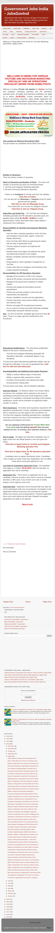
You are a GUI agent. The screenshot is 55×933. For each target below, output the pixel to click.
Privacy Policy (21, 37)
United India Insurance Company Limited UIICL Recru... (24, 786)
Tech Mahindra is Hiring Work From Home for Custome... (24, 875)
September (11, 753)
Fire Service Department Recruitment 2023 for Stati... (23, 794)
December (11, 746)
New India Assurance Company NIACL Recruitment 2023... (24, 872)
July (9, 881)
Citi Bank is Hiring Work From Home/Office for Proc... (23, 799)
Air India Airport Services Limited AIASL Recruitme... (23, 837)
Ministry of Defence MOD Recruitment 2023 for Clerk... (23, 806)
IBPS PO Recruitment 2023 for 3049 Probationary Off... (23, 862)
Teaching (19, 31)
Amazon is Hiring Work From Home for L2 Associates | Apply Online (23, 679)
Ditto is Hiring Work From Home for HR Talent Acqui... (23, 761)
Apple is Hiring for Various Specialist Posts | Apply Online (20, 677)
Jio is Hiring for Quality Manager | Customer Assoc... (23, 768)
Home (28, 602)
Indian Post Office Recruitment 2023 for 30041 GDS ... (23, 870)
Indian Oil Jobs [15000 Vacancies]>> (14, 628)
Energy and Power (31, 31)
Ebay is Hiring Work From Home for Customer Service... (24, 789)
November (11, 748)
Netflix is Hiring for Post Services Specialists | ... (21, 791)
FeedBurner (32, 700)
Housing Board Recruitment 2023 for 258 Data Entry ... (23, 842)
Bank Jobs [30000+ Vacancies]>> (14, 621)
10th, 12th (35, 28)
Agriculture (43, 31)
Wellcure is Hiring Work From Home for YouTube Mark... (24, 860)
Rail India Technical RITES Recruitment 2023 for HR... (23, 771)
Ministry (44, 28)
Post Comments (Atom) (17, 607)
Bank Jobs (17, 28)
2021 (8, 901)
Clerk (43, 34)
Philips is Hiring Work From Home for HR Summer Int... (23, 763)
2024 (8, 741)
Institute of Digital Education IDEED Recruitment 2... (22, 832)
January (10, 896)
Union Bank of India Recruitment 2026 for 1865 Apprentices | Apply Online (25, 675)
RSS (5, 612)
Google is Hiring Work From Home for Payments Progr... (24, 796)
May (9, 886)
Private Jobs (11, 544)
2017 (8, 912)
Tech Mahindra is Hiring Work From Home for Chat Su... (24, 852)
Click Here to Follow (27, 197)
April (9, 888)
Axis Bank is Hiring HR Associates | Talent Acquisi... (22, 827)
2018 (8, 909)
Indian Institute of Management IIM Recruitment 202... (23, 824)
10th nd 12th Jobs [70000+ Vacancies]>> (16, 626)
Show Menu (7, 28)
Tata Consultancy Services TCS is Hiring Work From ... (23, 822)
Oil (50, 28)
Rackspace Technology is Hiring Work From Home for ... (24, 801)
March (10, 891)
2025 (8, 738)
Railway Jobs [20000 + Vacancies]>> (15, 624)
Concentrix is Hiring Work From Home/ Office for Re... (23, 773)
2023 (8, 744)
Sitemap (31, 37)
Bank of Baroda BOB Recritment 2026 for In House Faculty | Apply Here (25, 682)
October (10, 751)
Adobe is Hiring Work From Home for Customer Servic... (24, 865)
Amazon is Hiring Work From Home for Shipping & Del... (24, 814)
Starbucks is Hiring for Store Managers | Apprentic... (22, 811)
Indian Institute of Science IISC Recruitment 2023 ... (22, 758)
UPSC (5, 31)
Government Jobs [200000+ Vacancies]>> (16, 619)
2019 (8, 907)
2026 (8, 736)
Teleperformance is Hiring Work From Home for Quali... (23, 778)
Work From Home (20, 544)
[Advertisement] (27, 60)
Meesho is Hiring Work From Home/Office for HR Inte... (23, 783)
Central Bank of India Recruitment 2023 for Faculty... (23, 849)
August (10, 756)
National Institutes (23, 34)
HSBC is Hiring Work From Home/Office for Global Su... (24, 867)
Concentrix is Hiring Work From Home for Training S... (23, 877)
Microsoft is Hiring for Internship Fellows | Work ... (22, 829)
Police (12, 37)
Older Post (47, 602)
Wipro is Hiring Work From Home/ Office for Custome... (23, 781)
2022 (8, 899)
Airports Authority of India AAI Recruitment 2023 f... (22, 857)
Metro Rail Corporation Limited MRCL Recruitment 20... (23, 766)
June (9, 883)
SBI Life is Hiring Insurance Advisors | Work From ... (22, 819)
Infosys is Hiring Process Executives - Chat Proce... (22, 839)
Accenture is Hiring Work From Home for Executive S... (23, 844)
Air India (5, 34)
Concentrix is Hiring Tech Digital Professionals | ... (22, 855)
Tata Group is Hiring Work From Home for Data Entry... (23, 804)
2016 (8, 914)
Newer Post (8, 602)
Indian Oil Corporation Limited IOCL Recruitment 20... (23, 776)
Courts (5, 37)
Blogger (49, 927)
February (10, 893)
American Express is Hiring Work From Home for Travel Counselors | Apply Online (27, 672)
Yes (37, 8)
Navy (11, 31)
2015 (8, 917)
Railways (26, 28)
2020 (8, 904)
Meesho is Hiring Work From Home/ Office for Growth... (23, 847)
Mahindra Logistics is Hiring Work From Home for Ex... (23, 834)
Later (18, 8)
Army (12, 34)
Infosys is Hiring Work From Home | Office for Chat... (23, 809)
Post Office (35, 34)
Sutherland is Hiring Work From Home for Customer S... (24, 816)
